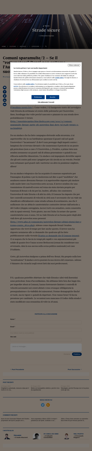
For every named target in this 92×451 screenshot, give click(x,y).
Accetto (52, 97)
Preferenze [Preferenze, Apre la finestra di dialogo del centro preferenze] (38, 97)
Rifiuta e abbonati (74, 65)
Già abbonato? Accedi (46, 102)
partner (16, 86)
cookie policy (59, 77)
